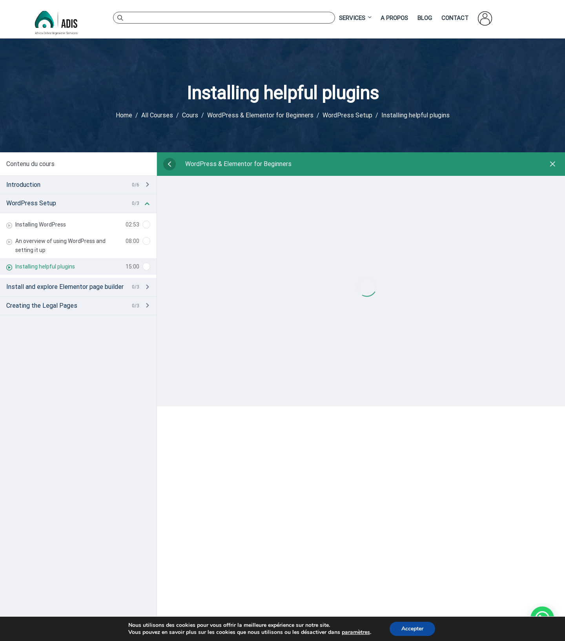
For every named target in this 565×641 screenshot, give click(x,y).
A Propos (394, 18)
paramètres (356, 632)
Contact (454, 18)
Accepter (412, 628)
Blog (424, 18)
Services (356, 18)
